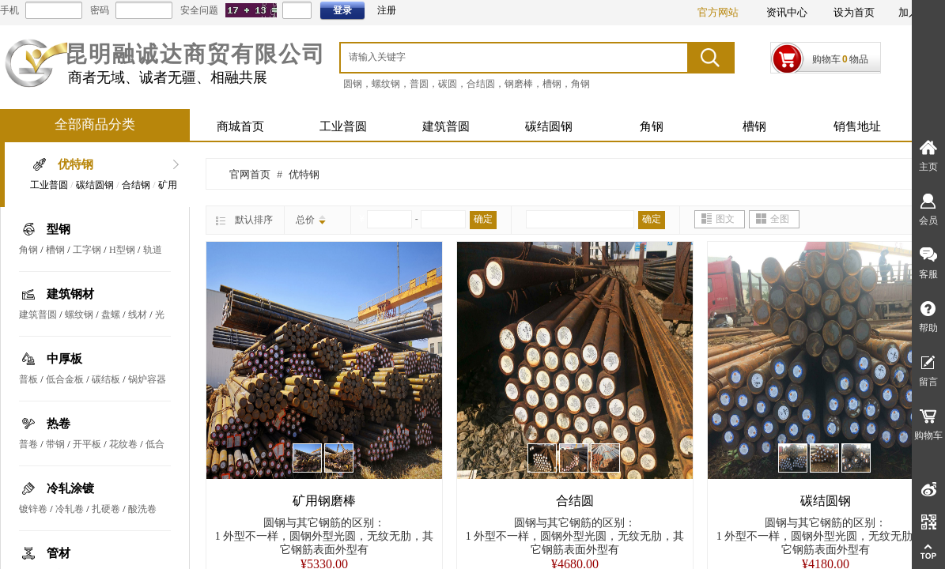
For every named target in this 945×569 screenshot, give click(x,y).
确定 (483, 218)
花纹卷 (123, 444)
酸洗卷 (142, 508)
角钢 (651, 126)
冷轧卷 (69, 508)
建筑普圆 (446, 126)
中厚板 (64, 358)
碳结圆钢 (549, 126)
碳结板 (106, 379)
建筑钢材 (70, 294)
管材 (58, 553)
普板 (28, 379)
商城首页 (240, 126)
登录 (342, 10)
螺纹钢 (79, 314)
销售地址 (857, 126)
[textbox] (493, 57)
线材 (137, 314)
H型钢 (122, 249)
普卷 (28, 444)
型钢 (58, 229)
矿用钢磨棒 (324, 500)
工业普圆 (343, 126)
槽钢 (754, 126)
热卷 (58, 423)
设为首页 (854, 12)
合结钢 (136, 184)
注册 (386, 10)
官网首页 (249, 174)
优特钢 (75, 164)
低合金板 (65, 379)
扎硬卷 (106, 508)
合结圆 (575, 500)
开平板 (87, 444)
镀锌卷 (33, 508)
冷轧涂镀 (70, 488)
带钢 (55, 444)
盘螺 (110, 314)
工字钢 (87, 249)
